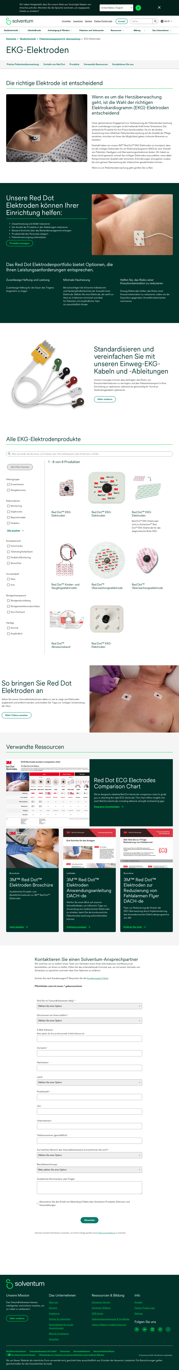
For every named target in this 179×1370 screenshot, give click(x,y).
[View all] (16, 531)
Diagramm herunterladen (107, 806)
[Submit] (155, 21)
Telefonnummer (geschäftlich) (52, 1135)
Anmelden (66, 21)
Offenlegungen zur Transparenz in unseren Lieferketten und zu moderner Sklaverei (71, 1355)
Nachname (43, 1062)
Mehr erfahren (105, 399)
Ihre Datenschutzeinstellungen (23, 1355)
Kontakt (138, 1302)
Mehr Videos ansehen (17, 715)
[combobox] (144, 21)
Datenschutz (65, 1351)
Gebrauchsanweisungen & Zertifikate (110, 1319)
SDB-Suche (97, 1313)
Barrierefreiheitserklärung (104, 1351)
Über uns (53, 1302)
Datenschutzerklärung (106, 1233)
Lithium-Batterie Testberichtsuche (109, 1324)
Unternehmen (44, 1120)
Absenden (89, 1220)
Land (40, 1077)
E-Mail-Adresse (45, 1030)
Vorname (42, 1048)
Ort (39, 1106)
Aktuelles (54, 1339)
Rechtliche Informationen (16, 1351)
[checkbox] (8, 484)
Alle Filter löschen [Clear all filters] (20, 467)
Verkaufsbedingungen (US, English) (43, 1351)
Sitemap (139, 1313)
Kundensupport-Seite (97, 978)
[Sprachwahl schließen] (159, 7)
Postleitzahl (43, 1091)
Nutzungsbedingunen (81, 1351)
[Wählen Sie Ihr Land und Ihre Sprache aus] (116, 7)
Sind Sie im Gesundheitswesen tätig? (56, 1000)
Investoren (78, 21)
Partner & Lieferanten (59, 1319)
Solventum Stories (101, 1302)
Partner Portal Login (103, 21)
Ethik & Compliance (59, 1333)
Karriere (88, 21)
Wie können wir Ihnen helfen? (52, 1015)
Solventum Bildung (101, 1308)
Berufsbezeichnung (47, 1164)
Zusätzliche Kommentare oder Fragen (56, 1179)
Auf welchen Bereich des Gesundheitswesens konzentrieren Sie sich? (73, 1150)
